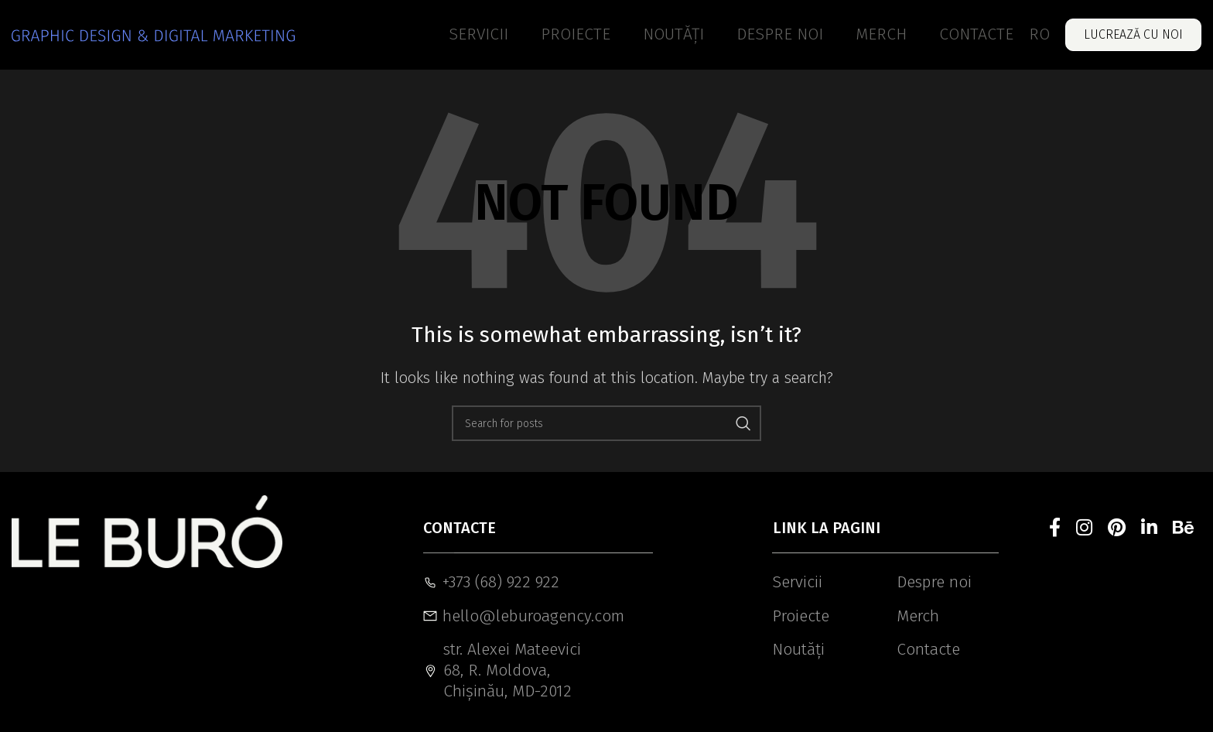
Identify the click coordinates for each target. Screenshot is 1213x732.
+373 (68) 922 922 (491, 582)
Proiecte (800, 616)
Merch (918, 616)
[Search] (606, 423)
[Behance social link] (1183, 528)
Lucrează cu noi (1133, 34)
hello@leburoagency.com (507, 616)
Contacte (928, 649)
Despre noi (934, 582)
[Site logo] (153, 34)
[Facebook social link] (1054, 528)
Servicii (797, 582)
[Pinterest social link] (1116, 528)
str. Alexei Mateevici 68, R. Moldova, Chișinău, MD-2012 (502, 670)
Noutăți (798, 649)
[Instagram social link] (1084, 528)
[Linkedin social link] (1149, 528)
